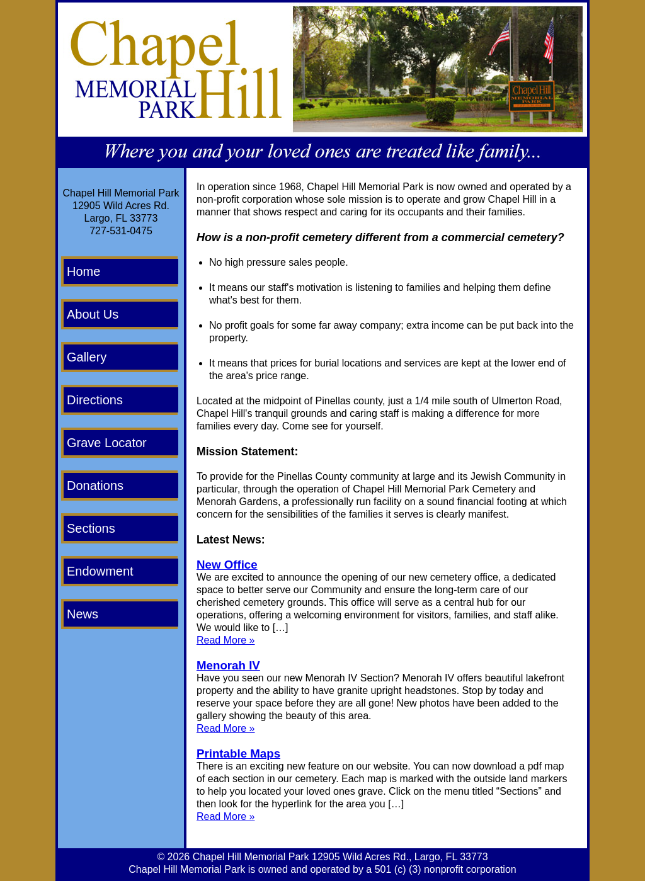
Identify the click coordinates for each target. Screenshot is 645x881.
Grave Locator (107, 443)
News (82, 614)
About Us (92, 314)
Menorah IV (228, 665)
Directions (95, 400)
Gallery (86, 357)
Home (83, 271)
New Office (227, 564)
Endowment (100, 571)
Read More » (226, 640)
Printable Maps (238, 753)
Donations (95, 485)
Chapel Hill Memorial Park (251, 856)
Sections (91, 528)
